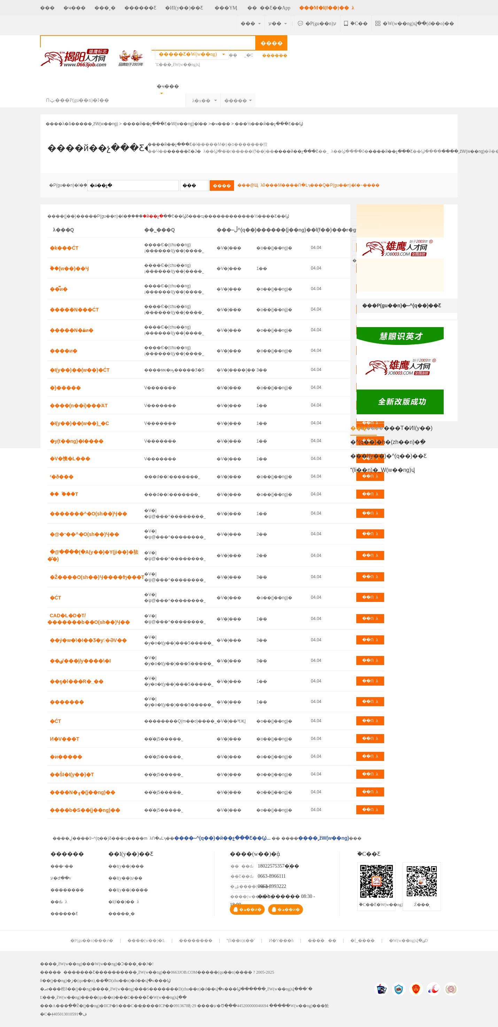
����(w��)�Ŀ (146, 940)
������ (322, 940)
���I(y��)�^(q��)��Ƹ (388, 456)
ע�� (278, 23)
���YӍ (224, 7)
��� (47, 7)
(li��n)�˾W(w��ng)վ (382, 470)
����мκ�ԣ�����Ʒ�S (174, 370)
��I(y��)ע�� (125, 878)
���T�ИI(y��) (408, 428)
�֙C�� (356, 23)
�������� (67, 890)
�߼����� (274, 55)
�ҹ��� (74, 7)
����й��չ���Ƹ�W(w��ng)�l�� (165, 123)
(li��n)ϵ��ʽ (241, 940)
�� (234, 55)
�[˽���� (362, 940)
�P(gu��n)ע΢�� (317, 23)
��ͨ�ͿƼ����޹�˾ (163, 739)
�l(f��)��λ (123, 901)
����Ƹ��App (268, 7)
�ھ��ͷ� (247, 909)
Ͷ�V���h (281, 940)
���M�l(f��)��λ (326, 7)
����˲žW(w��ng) (96, 123)
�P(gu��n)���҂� (92, 940)
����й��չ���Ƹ (170, 144)
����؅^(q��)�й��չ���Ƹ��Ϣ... (222, 838)
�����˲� (121, 913)
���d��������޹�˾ (172, 476)
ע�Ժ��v (60, 878)
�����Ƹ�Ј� (184, 151)
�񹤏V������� (160, 387)
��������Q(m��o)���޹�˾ (180, 721)
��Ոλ (370, 494)
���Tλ (363, 430)
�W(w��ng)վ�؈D (408, 940)
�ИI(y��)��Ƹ (184, 7)
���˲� (105, 7)
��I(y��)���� (128, 890)
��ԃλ (58, 901)
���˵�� (61, 866)
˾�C (248, 55)
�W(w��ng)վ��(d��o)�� (414, 23)
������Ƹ (140, 7)
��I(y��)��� (126, 866)
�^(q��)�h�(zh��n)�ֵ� (388, 442)
